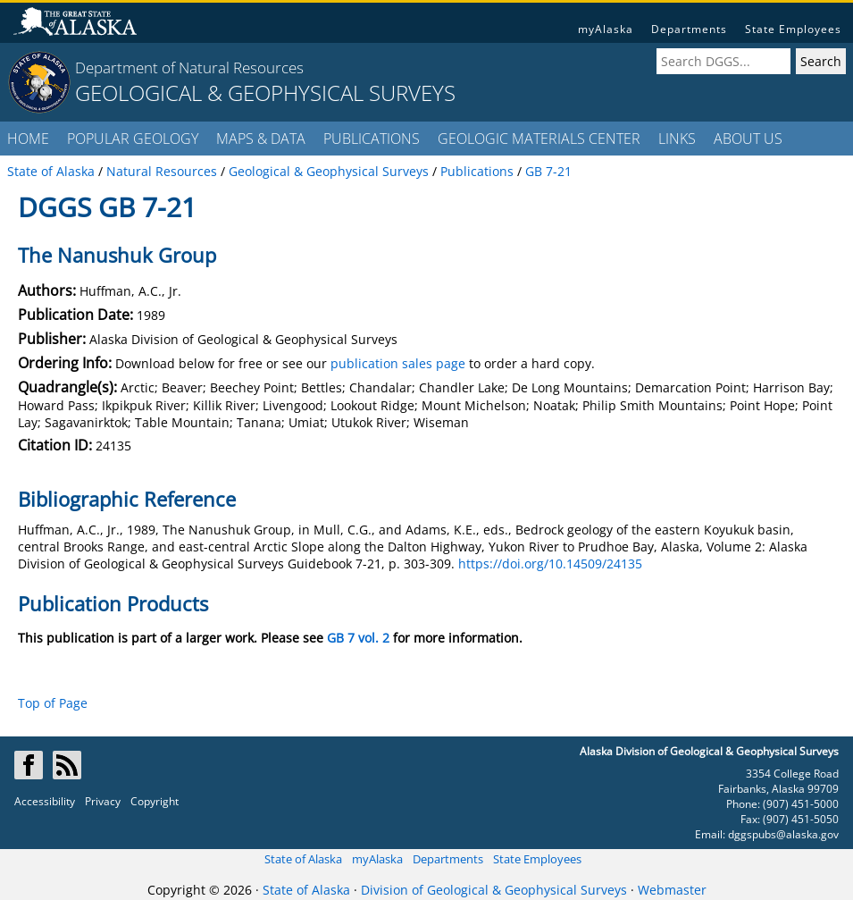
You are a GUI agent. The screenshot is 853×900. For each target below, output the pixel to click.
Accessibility (44, 801)
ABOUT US (748, 138)
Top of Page (53, 702)
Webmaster (672, 889)
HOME (28, 138)
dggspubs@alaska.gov (783, 834)
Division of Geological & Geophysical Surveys (494, 889)
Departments (689, 29)
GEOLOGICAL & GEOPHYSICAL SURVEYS (265, 92)
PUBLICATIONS (371, 138)
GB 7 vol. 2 (358, 637)
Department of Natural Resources (189, 67)
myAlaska (605, 29)
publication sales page (397, 363)
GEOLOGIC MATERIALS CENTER (539, 138)
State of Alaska (303, 859)
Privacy (103, 801)
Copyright (154, 801)
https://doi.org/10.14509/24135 (550, 563)
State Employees (793, 29)
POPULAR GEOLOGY (132, 138)
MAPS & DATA (260, 138)
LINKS (677, 138)
